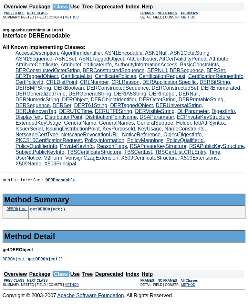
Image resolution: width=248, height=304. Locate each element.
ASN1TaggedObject (101, 59)
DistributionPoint (64, 117)
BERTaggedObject (37, 76)
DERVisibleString (154, 111)
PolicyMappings (145, 140)
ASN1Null (156, 53)
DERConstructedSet (175, 88)
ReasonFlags (112, 146)
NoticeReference (141, 134)
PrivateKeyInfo (77, 146)
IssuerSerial (29, 128)
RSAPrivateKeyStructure (158, 146)
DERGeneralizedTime (41, 93)
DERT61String (90, 105)
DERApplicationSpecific (169, 82)
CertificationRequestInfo (215, 76)
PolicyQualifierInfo (36, 146)
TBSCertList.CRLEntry (180, 152)
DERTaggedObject (131, 105)
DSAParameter (157, 117)
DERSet (62, 105)
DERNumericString (37, 99)
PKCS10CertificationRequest (49, 140)
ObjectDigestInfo (182, 134)
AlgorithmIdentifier (81, 53)
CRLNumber (94, 82)
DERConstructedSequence (118, 88)
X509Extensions (199, 158)
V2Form (53, 158)
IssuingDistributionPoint (72, 128)
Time (214, 152)
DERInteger (162, 93)
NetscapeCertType (37, 134)
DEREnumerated (220, 88)
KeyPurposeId (118, 128)
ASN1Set (65, 59)
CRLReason (125, 82)
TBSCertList (138, 152)
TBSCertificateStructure (94, 152)
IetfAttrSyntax (209, 123)
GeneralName (80, 123)
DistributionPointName (111, 117)
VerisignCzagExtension (92, 158)
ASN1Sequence (34, 59)
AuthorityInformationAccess (145, 64)
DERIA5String (130, 93)
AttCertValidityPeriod (182, 59)
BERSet (215, 70)
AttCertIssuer (141, 59)
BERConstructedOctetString (48, 70)
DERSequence (33, 105)
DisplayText (29, 117)
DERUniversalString (179, 105)
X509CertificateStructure (149, 158)
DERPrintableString (201, 99)
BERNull (157, 70)
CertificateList (76, 76)
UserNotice (28, 158)
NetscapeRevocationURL (90, 134)
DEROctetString (157, 99)
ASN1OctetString (190, 53)
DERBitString (215, 82)
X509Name (28, 163)
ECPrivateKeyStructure (203, 117)
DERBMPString (33, 88)
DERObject (75, 99)
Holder (183, 123)
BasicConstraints (199, 64)
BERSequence (187, 70)
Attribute (218, 59)
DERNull (188, 93)
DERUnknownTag (36, 111)
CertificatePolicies (115, 76)
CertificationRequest (162, 76)
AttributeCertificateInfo (86, 64)
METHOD (72, 17)
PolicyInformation (104, 140)
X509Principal (60, 163)
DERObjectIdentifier (113, 99)
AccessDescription (37, 53)
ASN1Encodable (123, 53)
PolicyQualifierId (185, 140)
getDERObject (45, 211)
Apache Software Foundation (90, 298)
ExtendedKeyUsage (38, 123)
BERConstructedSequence (113, 70)
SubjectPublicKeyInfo (40, 152)
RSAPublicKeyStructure (216, 146)
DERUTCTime (75, 111)
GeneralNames (116, 123)
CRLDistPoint (61, 82)
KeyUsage (150, 128)
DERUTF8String (113, 111)
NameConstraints (185, 128)
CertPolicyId (29, 82)
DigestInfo (223, 111)
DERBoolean (69, 88)
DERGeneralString (89, 93)
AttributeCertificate (37, 64)
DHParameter (193, 111)
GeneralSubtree (155, 123)
